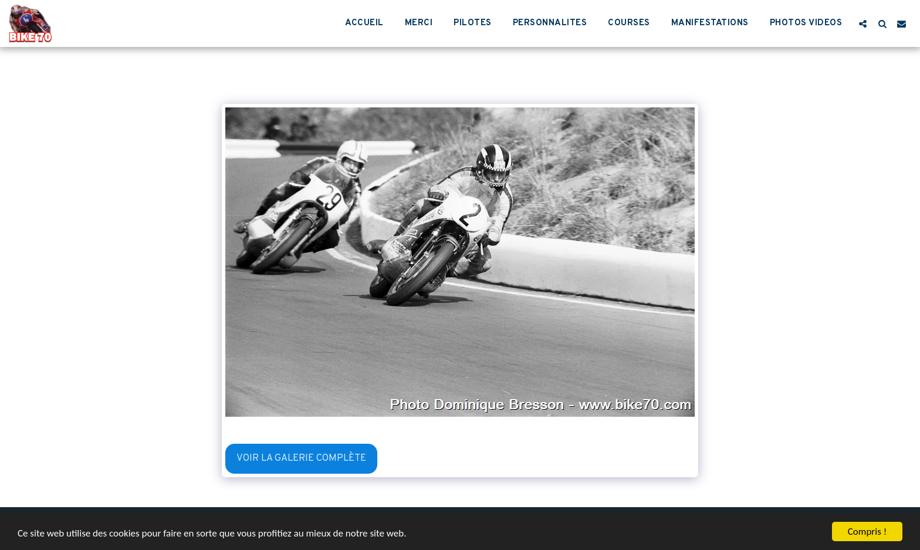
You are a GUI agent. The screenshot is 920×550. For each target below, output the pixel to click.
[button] (863, 23)
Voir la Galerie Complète (301, 458)
